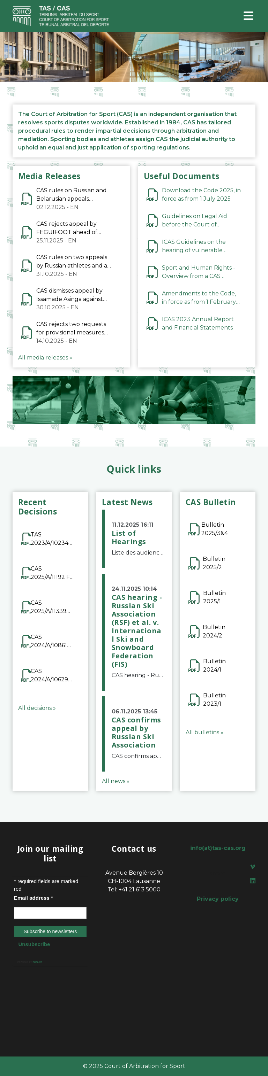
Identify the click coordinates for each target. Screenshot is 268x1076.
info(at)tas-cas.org (218, 848)
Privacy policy (218, 899)
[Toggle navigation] (248, 16)
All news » (115, 781)
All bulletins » (204, 732)
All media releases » (45, 357)
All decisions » (37, 708)
